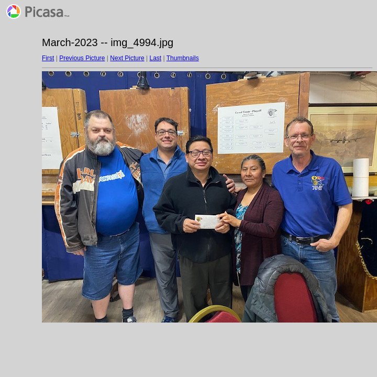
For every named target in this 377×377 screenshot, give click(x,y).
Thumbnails (183, 58)
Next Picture (127, 58)
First (48, 58)
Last (155, 58)
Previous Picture (82, 58)
